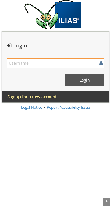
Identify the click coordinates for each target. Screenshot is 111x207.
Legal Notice (31, 107)
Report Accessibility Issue (68, 107)
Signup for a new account (32, 96)
